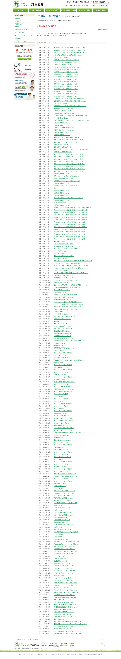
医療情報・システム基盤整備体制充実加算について (69, 137)
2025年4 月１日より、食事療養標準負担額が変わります (70, 98)
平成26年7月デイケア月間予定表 (63, 566)
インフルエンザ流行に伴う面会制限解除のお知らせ (69, 304)
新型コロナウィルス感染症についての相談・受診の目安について (73, 261)
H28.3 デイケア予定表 (61, 394)
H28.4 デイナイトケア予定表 (63, 386)
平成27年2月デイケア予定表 (62, 500)
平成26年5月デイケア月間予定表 (63, 580)
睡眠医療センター (21, 29)
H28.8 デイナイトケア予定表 (63, 369)
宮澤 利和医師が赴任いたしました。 (65, 626)
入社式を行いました (60, 343)
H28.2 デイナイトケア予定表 (63, 403)
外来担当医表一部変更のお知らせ (64, 275)
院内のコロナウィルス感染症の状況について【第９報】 (70, 222)
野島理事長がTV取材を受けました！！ (65, 348)
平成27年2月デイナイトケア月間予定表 (65, 503)
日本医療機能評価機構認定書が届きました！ (67, 287)
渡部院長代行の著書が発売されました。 (66, 616)
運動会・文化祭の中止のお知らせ (64, 256)
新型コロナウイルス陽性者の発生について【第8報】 (69, 156)
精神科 (18, 18)
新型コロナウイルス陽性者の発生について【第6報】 (69, 161)
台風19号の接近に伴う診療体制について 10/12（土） (71, 273)
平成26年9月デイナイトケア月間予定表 (65, 551)
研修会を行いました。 (60, 362)
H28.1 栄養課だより (60, 408)
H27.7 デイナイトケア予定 (62, 457)
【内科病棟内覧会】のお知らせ (63, 326)
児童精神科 (19, 21)
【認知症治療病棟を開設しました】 (64, 338)
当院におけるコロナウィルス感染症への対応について (69, 268)
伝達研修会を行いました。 (62, 437)
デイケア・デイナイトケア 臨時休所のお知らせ (68, 198)
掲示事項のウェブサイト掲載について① (66, 96)
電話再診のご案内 (59, 253)
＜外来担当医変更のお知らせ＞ (63, 435)
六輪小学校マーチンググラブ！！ (64, 428)
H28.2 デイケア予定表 (61, 399)
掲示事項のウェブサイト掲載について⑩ (66, 74)
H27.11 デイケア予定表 (61, 423)
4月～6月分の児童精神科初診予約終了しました (68, 55)
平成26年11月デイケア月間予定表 (64, 546)
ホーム (20, 10)
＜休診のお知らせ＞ (60, 488)
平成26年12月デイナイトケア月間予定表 (66, 532)
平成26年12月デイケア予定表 (62, 529)
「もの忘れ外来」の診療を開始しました (66, 476)
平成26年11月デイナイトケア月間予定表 (66, 544)
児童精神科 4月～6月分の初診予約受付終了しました (70, 101)
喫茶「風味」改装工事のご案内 (63, 328)
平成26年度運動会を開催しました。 (64, 549)
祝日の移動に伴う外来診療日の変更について (67, 246)
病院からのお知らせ (60, 241)
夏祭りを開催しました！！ (62, 367)
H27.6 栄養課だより (60, 459)
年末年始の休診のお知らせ (62, 522)
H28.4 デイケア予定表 (61, 384)
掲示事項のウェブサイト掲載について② (66, 94)
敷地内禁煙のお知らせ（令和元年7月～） (66, 277)
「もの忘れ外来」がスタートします (64, 491)
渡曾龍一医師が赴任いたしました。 (64, 629)
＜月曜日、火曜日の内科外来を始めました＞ (67, 294)
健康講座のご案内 (59, 575)
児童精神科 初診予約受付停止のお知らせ (66, 60)
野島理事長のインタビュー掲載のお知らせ (66, 186)
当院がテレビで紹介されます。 (63, 587)
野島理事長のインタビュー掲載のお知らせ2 (67, 181)
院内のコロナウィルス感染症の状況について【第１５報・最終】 (73, 207)
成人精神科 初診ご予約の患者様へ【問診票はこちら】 (70, 47)
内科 (17, 27)
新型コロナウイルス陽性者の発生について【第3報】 (69, 169)
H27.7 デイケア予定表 (61, 454)
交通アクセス (65, 6)
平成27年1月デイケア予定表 (62, 508)
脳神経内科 (19, 24)
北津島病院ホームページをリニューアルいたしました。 (70, 624)
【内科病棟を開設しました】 (62, 319)
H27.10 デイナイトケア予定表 (63, 430)
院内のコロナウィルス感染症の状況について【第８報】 (70, 224)
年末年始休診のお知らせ (61, 57)
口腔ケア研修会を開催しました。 (64, 515)
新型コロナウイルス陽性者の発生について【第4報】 (69, 166)
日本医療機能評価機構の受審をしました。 (66, 607)
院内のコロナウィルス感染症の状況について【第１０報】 (71, 219)
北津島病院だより (59, 321)
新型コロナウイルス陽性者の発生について (66, 142)
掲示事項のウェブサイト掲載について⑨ (66, 77)
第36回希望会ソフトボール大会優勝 (64, 570)
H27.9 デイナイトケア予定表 (63, 445)
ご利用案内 (36, 10)
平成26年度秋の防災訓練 (61, 539)
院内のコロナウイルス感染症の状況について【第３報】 (70, 236)
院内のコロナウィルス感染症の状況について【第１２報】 (71, 215)
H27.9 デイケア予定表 (61, 442)
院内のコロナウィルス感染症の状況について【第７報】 (70, 227)
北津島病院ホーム (43, 20)
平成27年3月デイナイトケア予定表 (64, 493)
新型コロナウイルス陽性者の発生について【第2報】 (69, 171)
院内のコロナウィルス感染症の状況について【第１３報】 (71, 212)
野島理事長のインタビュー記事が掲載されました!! (69, 340)
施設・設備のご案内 (68, 10)
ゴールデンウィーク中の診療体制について (66, 280)
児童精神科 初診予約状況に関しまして (66, 108)
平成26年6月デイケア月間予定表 (63, 568)
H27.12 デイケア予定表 (61, 416)
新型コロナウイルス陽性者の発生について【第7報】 (69, 159)
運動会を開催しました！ (61, 425)
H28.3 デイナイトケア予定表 (63, 391)
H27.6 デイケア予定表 (61, 464)
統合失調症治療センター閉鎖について (65, 474)
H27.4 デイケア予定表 (61, 478)
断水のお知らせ (58, 345)
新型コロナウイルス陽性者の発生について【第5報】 (69, 164)
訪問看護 (19, 38)
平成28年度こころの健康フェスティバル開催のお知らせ (70, 360)
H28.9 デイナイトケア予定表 (63, 365)
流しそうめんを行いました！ (62, 440)
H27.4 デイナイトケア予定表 (63, 481)
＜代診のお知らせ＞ (60, 396)
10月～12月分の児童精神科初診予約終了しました (68, 62)
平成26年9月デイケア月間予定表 (63, 553)
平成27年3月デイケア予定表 (62, 495)
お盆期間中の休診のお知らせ (62, 336)
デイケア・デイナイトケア (24, 35)
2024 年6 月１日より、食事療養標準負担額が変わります (70, 115)
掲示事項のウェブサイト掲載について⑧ (66, 79)
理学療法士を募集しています (62, 331)
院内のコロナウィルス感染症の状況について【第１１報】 (71, 217)
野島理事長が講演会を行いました (64, 130)
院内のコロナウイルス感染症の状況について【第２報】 (70, 239)
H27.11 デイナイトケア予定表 (63, 420)
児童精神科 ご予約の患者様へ (63, 147)
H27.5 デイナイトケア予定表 (63, 469)
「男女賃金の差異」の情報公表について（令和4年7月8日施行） (73, 120)
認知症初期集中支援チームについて (64, 297)
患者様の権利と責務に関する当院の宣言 (66, 309)
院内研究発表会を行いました (62, 299)
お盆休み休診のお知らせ (61, 258)
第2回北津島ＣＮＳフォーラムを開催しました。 (68, 592)
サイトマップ (18, 639)
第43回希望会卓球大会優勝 (62, 563)
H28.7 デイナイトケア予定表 (63, 377)
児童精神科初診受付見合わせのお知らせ (66, 583)
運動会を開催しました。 (61, 619)
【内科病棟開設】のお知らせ (62, 333)
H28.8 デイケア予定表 (61, 372)
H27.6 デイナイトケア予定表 (63, 461)
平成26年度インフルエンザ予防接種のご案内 (67, 541)
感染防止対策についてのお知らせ (64, 524)
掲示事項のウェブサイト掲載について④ (66, 89)
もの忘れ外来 (20, 32)
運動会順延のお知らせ (60, 324)
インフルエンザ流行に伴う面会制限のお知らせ (67, 307)
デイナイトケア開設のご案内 (62, 556)
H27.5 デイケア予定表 (61, 471)
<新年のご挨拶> (58, 311)
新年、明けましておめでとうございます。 (66, 248)
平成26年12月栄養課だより (62, 520)
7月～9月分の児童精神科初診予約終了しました (68, 67)
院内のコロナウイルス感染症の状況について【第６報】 (70, 229)
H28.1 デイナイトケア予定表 (63, 411)
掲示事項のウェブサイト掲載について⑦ (66, 81)
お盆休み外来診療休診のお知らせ (64, 127)
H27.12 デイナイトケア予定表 (63, 418)
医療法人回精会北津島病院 (28, 4)
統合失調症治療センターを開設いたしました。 (67, 631)
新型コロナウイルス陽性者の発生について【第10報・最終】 (72, 149)
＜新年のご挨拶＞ (59, 350)
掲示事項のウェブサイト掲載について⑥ (66, 84)
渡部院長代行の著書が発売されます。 (65, 609)
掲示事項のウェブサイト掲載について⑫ (66, 69)
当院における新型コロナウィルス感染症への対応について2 (71, 265)
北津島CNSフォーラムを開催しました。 (66, 604)
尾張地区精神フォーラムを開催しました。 (66, 590)
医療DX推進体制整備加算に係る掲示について (67, 113)
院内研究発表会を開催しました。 (64, 612)
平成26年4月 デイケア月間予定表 (64, 585)
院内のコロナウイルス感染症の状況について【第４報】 (70, 234)
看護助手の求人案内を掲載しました (64, 382)
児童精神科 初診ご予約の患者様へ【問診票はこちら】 (70, 50)
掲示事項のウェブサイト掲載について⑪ (66, 72)
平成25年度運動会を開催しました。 (64, 595)
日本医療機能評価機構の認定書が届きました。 (67, 597)
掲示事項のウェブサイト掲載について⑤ (66, 86)
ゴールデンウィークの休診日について (65, 578)
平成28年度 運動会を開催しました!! (65, 357)
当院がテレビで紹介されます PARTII (65, 573)
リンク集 (24, 639)
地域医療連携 (84, 10)
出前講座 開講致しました (62, 123)
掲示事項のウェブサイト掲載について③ (66, 91)
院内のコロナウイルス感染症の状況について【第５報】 (70, 231)
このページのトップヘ (101, 639)
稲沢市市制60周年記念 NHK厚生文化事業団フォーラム (70, 285)
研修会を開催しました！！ (62, 290)
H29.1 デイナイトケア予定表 (63, 353)
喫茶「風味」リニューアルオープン (64, 316)
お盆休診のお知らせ (60, 374)
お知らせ (52, 20)
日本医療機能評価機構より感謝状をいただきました (69, 432)
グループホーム (21, 41)
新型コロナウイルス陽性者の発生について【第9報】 (69, 154)
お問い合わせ (84, 6)
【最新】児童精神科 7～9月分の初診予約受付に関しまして (72, 52)
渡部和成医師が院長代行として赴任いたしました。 (69, 633)
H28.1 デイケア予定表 (61, 406)
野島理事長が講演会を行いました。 (64, 389)
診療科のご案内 (52, 10)
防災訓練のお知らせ (60, 379)
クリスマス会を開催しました (62, 512)
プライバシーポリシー (33, 639)
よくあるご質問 (74, 6)
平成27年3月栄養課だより (61, 483)
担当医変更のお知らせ (60, 561)
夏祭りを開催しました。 (61, 599)
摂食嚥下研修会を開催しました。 (64, 498)
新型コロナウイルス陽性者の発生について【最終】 (69, 139)
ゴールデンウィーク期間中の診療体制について (67, 263)
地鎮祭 (56, 188)
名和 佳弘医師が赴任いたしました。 (65, 602)
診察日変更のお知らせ (60, 517)
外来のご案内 (24, 59)
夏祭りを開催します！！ (61, 449)
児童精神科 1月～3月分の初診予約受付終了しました (70, 106)
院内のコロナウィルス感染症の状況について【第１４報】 (71, 210)
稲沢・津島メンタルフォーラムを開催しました (67, 621)
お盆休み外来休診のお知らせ (62, 64)
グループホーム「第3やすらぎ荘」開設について (68, 302)
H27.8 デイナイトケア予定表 (63, 452)
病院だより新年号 (59, 401)
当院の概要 (100, 10)
